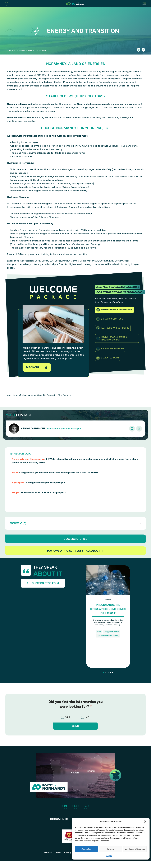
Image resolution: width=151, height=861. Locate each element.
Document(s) (75, 523)
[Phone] (85, 806)
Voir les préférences (135, 849)
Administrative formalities (114, 310)
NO (88, 717)
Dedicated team (107, 358)
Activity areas (19, 50)
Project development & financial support (111, 338)
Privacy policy (70, 852)
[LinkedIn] (65, 806)
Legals (109, 856)
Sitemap (48, 852)
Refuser (110, 849)
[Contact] (75, 806)
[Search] (6, 3)
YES (68, 717)
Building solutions (109, 319)
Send (75, 726)
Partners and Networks (112, 328)
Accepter (86, 849)
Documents (59, 819)
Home (8, 50)
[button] (145, 821)
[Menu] (144, 4)
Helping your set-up (110, 348)
